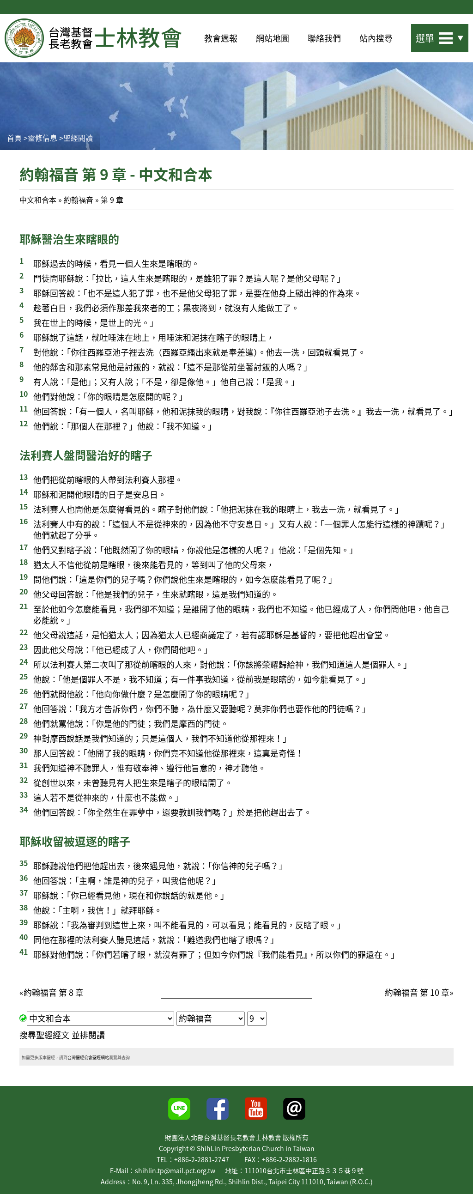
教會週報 (220, 38)
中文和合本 (37, 199)
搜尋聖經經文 (44, 1035)
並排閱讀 (88, 1035)
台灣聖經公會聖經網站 (88, 1058)
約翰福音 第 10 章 (417, 992)
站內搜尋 (376, 38)
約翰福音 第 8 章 (54, 992)
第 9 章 (112, 199)
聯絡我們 (324, 38)
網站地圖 (272, 38)
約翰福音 (78, 199)
